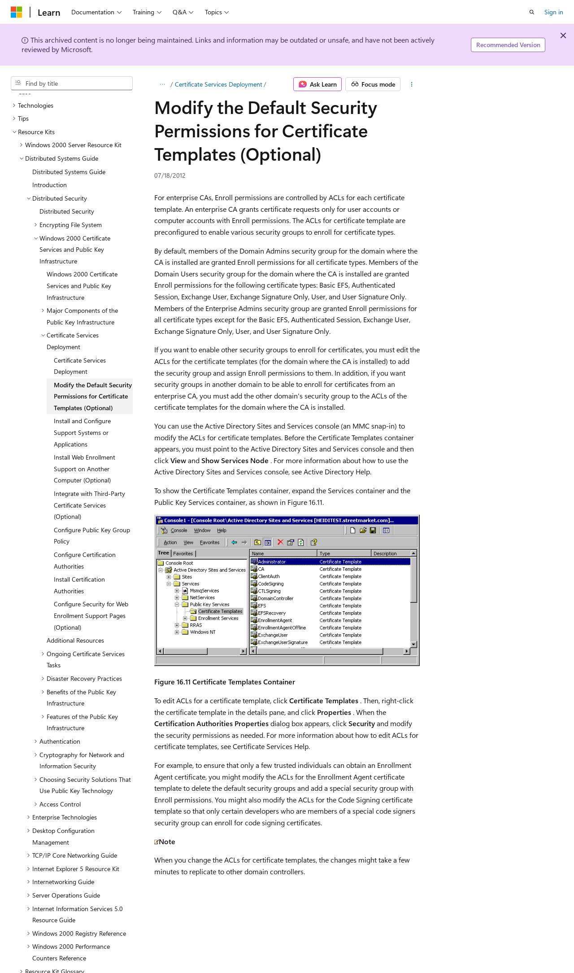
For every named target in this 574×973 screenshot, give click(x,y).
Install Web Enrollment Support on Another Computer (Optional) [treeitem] (84, 431)
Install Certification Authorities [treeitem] (79, 548)
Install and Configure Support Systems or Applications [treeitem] (82, 395)
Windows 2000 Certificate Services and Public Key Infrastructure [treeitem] (82, 248)
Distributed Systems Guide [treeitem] (68, 134)
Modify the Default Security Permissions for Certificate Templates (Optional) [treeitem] (93, 359)
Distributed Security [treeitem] (66, 174)
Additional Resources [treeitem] (75, 603)
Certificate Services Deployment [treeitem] (80, 329)
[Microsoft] (16, 12)
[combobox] (72, 83)
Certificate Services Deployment (218, 84)
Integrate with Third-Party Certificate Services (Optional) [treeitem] (89, 467)
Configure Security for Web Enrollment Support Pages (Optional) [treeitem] (91, 578)
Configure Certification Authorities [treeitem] (85, 523)
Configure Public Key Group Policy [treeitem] (92, 498)
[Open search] (532, 12)
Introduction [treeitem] (49, 147)
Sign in (553, 12)
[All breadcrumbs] (162, 84)
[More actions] (412, 84)
